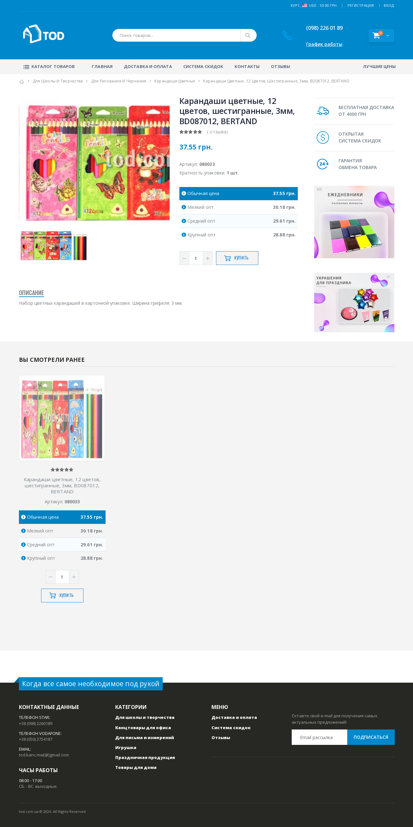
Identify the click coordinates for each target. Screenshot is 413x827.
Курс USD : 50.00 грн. (314, 5)
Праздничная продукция (145, 757)
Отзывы (280, 66)
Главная (102, 66)
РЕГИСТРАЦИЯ (361, 5)
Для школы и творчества (58, 81)
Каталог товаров (48, 66)
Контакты (247, 66)
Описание (31, 293)
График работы (324, 44)
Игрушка (125, 747)
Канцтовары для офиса (143, 727)
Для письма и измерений (144, 737)
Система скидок (203, 66)
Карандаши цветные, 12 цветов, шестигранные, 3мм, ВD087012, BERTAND (62, 485)
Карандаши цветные (174, 81)
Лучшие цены (379, 66)
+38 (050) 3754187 (35, 739)
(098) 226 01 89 (320, 27)
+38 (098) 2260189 (35, 723)
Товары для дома (136, 767)
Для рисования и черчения (118, 81)
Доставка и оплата (148, 66)
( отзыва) (217, 132)
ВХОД (389, 5)
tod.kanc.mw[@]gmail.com (44, 755)
